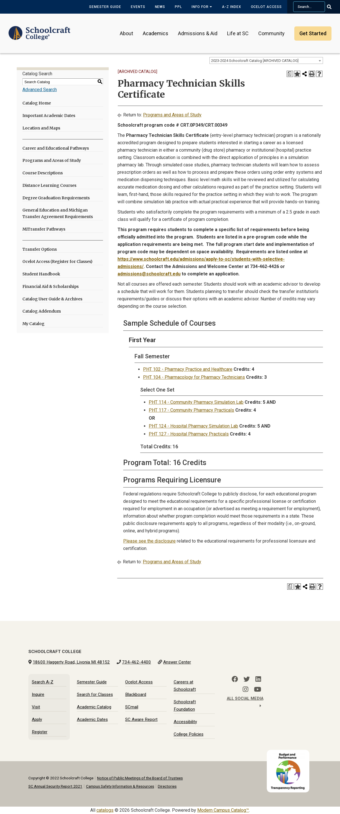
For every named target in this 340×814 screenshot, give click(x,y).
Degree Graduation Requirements (56, 197)
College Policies (188, 734)
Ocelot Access (266, 7)
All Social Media (245, 702)
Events (138, 7)
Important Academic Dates (48, 115)
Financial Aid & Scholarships (50, 286)
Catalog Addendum (41, 311)
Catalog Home (36, 103)
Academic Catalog (94, 707)
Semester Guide (105, 7)
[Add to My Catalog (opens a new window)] (297, 74)
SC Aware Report (141, 719)
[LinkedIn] (258, 679)
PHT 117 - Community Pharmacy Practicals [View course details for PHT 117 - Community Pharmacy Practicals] (191, 410)
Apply (37, 719)
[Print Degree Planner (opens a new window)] (290, 74)
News (160, 7)
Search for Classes (95, 694)
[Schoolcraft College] (39, 29)
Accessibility (185, 721)
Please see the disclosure (149, 541)
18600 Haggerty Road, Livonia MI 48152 (71, 662)
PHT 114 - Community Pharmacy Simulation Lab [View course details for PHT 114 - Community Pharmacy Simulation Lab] (196, 402)
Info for (202, 7)
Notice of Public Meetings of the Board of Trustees (140, 778)
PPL (178, 7)
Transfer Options (39, 249)
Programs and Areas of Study (51, 160)
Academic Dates (92, 719)
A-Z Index (231, 7)
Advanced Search (39, 89)
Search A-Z (42, 682)
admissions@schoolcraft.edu (149, 274)
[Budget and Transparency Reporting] (289, 753)
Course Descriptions (42, 172)
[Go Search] (333, 7)
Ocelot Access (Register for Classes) (57, 261)
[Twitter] (246, 679)
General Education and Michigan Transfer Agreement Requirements (57, 213)
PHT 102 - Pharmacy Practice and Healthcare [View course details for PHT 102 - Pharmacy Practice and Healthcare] (187, 369)
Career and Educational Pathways (55, 148)
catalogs (105, 810)
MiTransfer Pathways (43, 229)
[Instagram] (245, 689)
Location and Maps (41, 128)
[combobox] (266, 60)
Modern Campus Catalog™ (223, 810)
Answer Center (177, 662)
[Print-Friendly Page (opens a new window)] (312, 74)
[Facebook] (234, 679)
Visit (36, 707)
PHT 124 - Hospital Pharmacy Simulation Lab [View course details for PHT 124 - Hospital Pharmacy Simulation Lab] (193, 426)
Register (39, 732)
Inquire (38, 694)
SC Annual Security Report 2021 (55, 786)
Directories (167, 786)
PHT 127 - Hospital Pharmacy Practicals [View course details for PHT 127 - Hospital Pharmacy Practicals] (189, 434)
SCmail (131, 707)
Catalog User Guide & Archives (52, 299)
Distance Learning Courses (49, 185)
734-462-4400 (136, 662)
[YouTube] (257, 689)
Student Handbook (41, 274)
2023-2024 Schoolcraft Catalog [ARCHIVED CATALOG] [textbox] (255, 60)
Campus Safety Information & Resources (120, 786)
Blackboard (135, 694)
